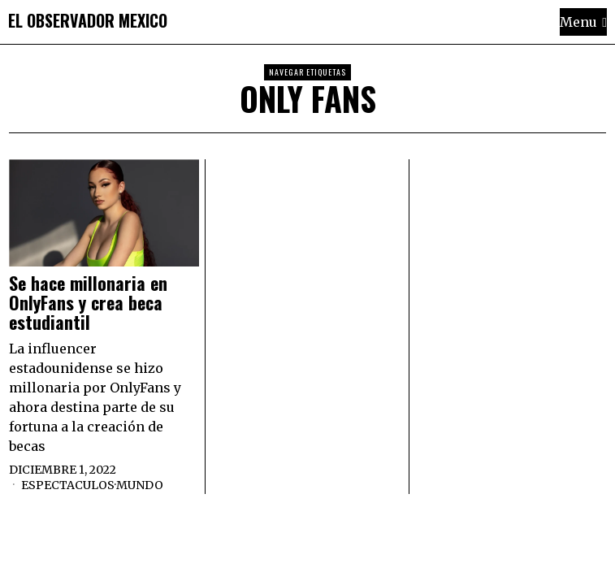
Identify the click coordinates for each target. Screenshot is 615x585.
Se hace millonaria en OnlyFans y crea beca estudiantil (88, 302)
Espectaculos (68, 485)
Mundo (139, 485)
